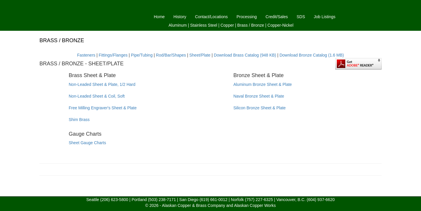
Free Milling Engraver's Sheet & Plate (103, 108)
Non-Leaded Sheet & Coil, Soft (97, 96)
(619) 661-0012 (213, 199)
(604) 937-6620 (321, 199)
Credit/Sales (276, 16)
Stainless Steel (203, 25)
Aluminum (178, 25)
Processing (247, 16)
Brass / (243, 25)
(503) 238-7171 (162, 199)
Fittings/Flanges (113, 55)
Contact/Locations (211, 16)
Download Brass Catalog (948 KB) (245, 55)
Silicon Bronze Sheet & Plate (259, 108)
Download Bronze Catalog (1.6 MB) (311, 55)
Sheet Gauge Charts (87, 142)
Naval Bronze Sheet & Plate (258, 96)
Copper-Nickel (281, 25)
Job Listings (324, 16)
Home (159, 16)
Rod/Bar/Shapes (171, 55)
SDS (301, 16)
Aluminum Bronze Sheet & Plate (262, 84)
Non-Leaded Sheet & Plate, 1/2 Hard (102, 84)
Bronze (257, 25)
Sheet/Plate (199, 55)
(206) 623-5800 (114, 199)
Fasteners (86, 55)
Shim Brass (79, 119)
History (179, 16)
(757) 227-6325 (259, 199)
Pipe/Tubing (142, 55)
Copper (227, 25)
